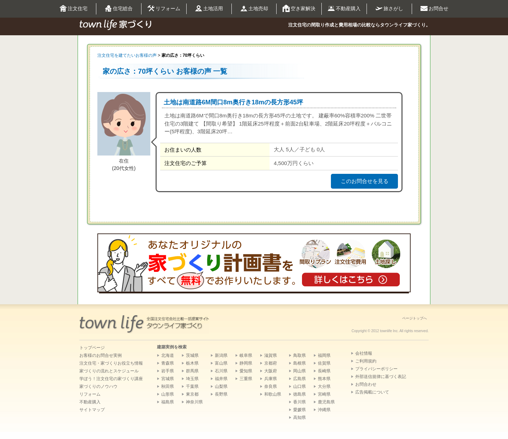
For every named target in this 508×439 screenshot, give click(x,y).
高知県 (299, 417)
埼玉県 (192, 378)
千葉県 (192, 386)
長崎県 (324, 370)
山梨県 (221, 386)
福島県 (167, 402)
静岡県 (246, 363)
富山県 (221, 363)
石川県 (221, 370)
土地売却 (254, 8)
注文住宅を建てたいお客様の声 (127, 55)
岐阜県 (246, 355)
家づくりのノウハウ (98, 386)
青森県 (167, 363)
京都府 (270, 363)
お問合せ (434, 9)
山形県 (167, 394)
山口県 (299, 386)
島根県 (299, 363)
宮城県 (167, 378)
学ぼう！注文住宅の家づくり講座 (111, 378)
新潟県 (221, 355)
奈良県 (270, 386)
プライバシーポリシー (376, 368)
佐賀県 (324, 363)
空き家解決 (299, 9)
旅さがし (389, 8)
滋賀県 (270, 355)
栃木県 (192, 363)
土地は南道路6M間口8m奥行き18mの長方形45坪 (233, 102)
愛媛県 (299, 409)
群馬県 (192, 370)
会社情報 (363, 353)
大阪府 (270, 370)
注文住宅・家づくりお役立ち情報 (111, 363)
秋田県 (167, 386)
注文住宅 (73, 9)
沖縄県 (324, 409)
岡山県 (299, 370)
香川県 (299, 402)
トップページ (92, 347)
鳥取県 (299, 355)
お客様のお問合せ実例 (100, 355)
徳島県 (299, 394)
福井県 (221, 378)
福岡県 (324, 355)
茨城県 (192, 355)
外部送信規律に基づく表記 (380, 376)
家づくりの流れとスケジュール (109, 370)
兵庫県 (270, 378)
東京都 (192, 394)
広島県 (299, 378)
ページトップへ (414, 318)
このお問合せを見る (364, 181)
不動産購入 (344, 9)
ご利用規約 (365, 361)
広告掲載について (372, 392)
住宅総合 (119, 9)
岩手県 (167, 370)
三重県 (246, 378)
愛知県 (246, 370)
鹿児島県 (326, 402)
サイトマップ (92, 409)
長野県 (221, 394)
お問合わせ (365, 384)
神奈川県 (194, 402)
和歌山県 (272, 394)
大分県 (324, 386)
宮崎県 (324, 394)
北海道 (167, 355)
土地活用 (209, 9)
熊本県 (324, 378)
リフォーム (163, 8)
